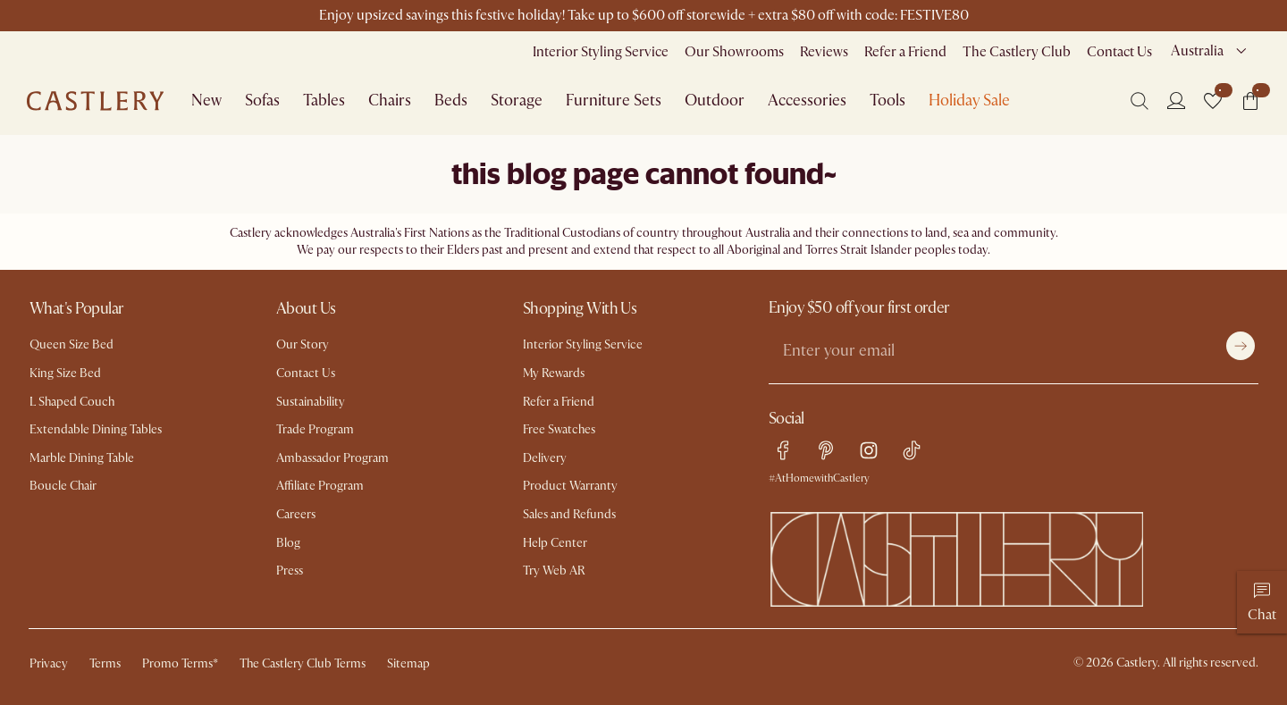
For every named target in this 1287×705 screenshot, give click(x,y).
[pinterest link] (826, 450)
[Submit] (1240, 346)
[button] (1212, 101)
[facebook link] (783, 450)
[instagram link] (868, 450)
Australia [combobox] (1197, 51)
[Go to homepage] (95, 101)
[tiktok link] (911, 450)
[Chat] (1262, 602)
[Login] (1176, 100)
